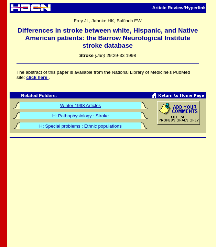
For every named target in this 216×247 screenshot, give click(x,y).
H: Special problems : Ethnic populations (80, 126)
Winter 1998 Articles (80, 105)
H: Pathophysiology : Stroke (80, 115)
